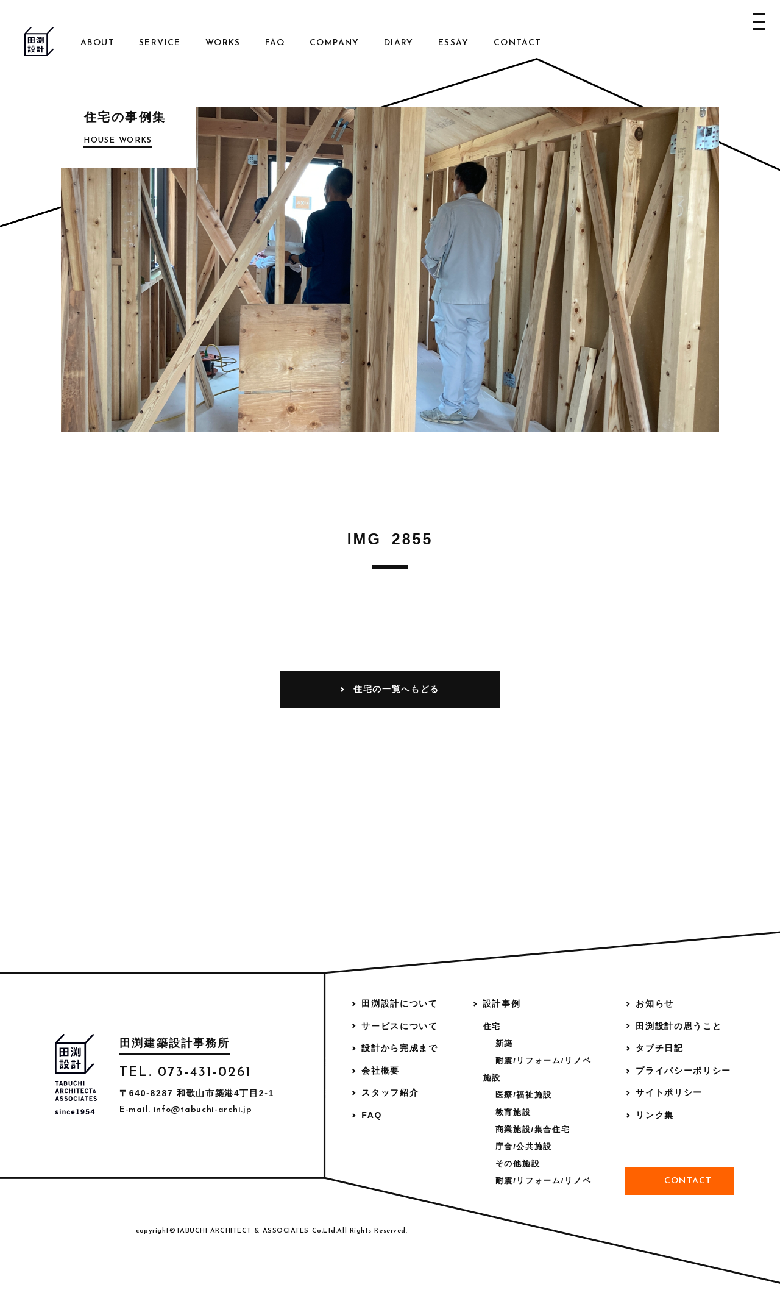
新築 (504, 1043)
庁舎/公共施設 (523, 1146)
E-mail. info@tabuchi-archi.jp (185, 1109)
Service (160, 43)
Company (335, 43)
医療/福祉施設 (523, 1094)
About (97, 43)
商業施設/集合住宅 (532, 1129)
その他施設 (517, 1163)
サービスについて (399, 1026)
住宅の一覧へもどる (396, 689)
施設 (492, 1077)
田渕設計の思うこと (679, 1026)
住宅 (492, 1026)
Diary (399, 43)
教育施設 (513, 1112)
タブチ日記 (659, 1048)
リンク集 (655, 1115)
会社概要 (380, 1070)
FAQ (275, 43)
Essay (453, 43)
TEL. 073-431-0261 (185, 1073)
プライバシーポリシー (683, 1070)
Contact (518, 43)
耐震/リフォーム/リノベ (543, 1060)
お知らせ (655, 1003)
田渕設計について (399, 1003)
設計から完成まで (399, 1048)
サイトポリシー (669, 1092)
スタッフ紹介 (390, 1092)
